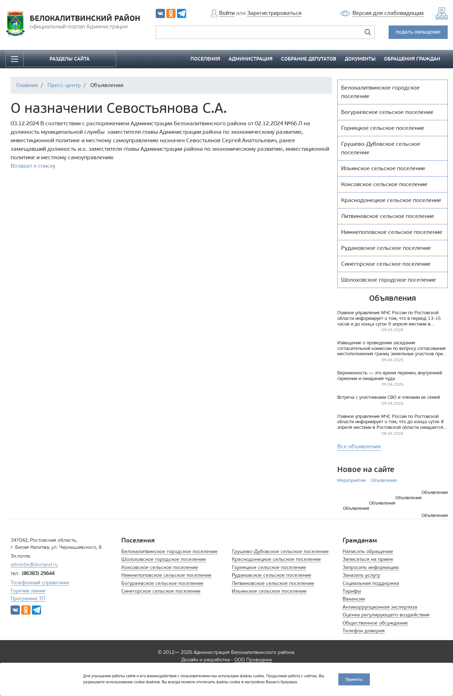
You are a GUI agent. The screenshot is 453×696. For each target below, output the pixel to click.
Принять (354, 679)
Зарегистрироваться (274, 13)
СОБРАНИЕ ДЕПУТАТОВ (308, 59)
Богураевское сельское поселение (162, 583)
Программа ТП (28, 599)
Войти (227, 13)
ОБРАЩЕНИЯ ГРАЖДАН (412, 59)
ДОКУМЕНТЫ (360, 59)
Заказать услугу (361, 575)
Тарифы (352, 591)
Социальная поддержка (371, 583)
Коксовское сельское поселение (159, 567)
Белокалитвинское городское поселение (169, 551)
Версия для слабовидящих (388, 13)
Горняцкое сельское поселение (269, 567)
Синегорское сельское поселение (161, 591)
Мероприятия (351, 480)
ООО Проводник (253, 660)
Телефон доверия (364, 631)
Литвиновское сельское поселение (273, 583)
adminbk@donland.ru (34, 565)
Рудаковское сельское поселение (271, 575)
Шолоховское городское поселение (163, 559)
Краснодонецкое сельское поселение (276, 559)
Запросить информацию (371, 567)
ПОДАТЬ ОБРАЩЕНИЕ (418, 32)
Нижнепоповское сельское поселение (166, 575)
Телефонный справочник (40, 583)
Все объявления (359, 446)
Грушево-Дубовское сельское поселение (280, 551)
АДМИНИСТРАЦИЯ (251, 59)
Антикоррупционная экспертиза (380, 607)
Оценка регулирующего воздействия (386, 615)
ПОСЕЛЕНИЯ (205, 59)
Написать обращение (368, 551)
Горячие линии (28, 591)
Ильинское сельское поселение (269, 591)
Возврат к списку (33, 165)
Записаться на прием (368, 559)
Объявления (384, 480)
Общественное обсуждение (375, 623)
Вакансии (354, 599)
